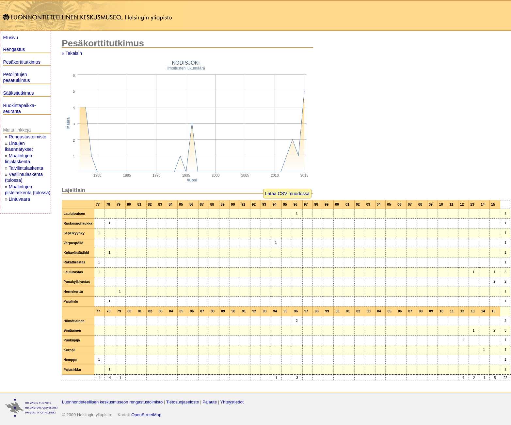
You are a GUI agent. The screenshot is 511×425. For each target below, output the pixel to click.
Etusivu (10, 37)
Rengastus (14, 49)
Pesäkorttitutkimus (21, 62)
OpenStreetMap (146, 414)
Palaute (209, 402)
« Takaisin (72, 53)
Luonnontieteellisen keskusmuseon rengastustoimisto (112, 402)
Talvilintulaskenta (25, 168)
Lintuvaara (19, 199)
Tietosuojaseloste (182, 402)
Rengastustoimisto (27, 136)
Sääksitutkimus (18, 93)
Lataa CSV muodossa (287, 193)
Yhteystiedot (232, 402)
